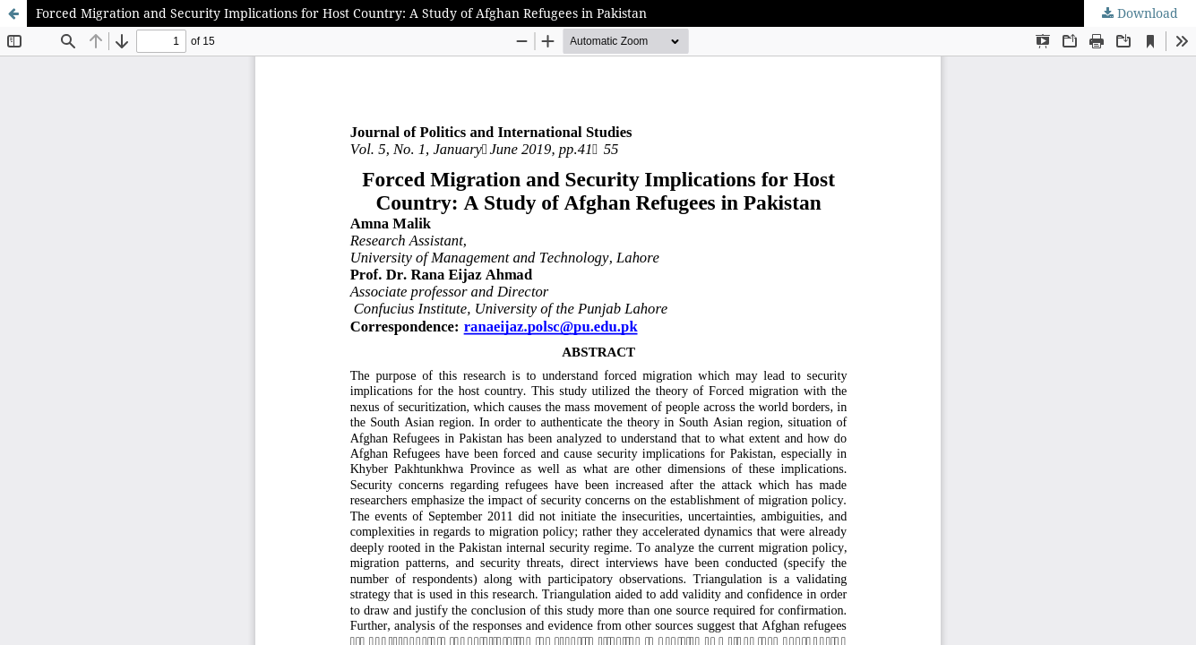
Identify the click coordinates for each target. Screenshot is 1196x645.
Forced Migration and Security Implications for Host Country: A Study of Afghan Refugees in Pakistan (341, 13)
